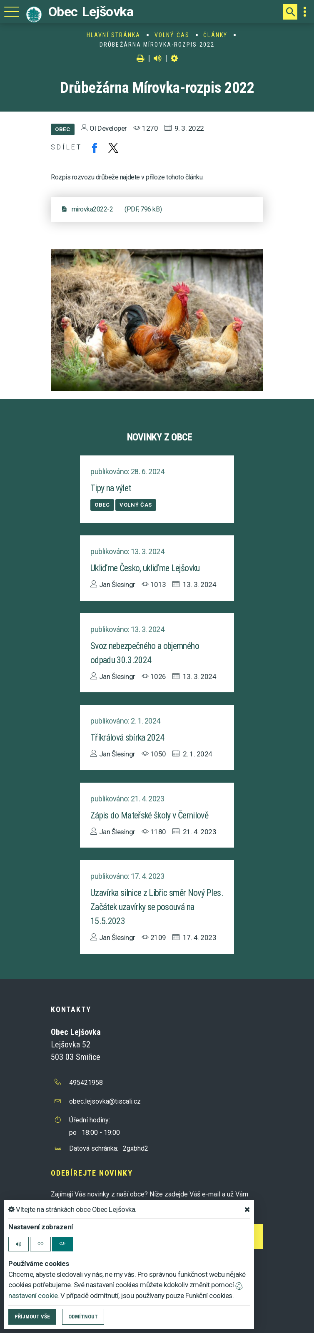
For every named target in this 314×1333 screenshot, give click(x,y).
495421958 (86, 1083)
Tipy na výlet (110, 488)
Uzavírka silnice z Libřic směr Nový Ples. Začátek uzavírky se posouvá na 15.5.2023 (156, 907)
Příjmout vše (32, 1316)
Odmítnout (83, 1316)
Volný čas (172, 35)
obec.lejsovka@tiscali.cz (105, 1101)
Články (215, 35)
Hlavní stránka (113, 35)
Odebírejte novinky (91, 1173)
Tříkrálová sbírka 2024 (127, 737)
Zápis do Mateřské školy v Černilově (149, 815)
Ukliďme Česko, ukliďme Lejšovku (145, 568)
